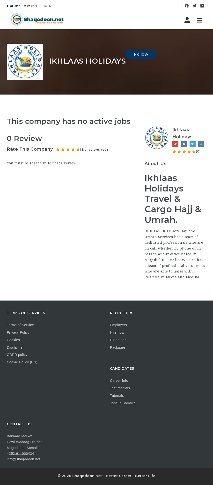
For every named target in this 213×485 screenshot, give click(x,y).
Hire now (117, 332)
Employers (118, 325)
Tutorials (117, 395)
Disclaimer (15, 347)
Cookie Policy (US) (22, 362)
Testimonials (120, 388)
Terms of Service (20, 325)
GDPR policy (17, 355)
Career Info (119, 380)
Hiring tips (118, 340)
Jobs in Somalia (123, 403)
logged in (38, 163)
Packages (118, 347)
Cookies (13, 340)
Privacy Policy (18, 332)
